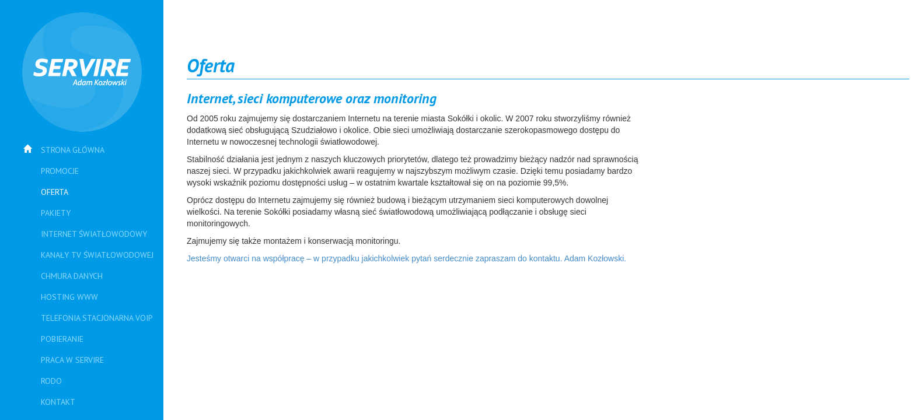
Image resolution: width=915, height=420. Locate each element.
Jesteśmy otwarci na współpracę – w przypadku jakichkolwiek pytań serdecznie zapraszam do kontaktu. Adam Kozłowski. (406, 258)
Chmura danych (72, 276)
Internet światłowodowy (94, 234)
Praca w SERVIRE (72, 360)
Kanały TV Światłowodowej (97, 255)
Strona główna (72, 150)
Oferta (54, 192)
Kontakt (58, 402)
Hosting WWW (69, 297)
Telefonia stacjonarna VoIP (97, 318)
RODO (51, 381)
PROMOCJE (60, 171)
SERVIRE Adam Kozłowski (82, 72)
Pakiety (56, 213)
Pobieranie (62, 339)
